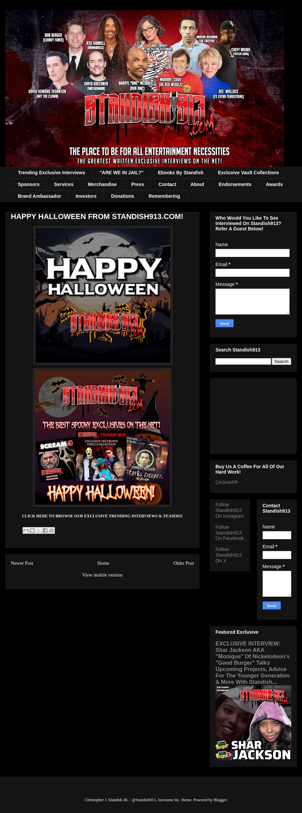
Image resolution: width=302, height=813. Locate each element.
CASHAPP (226, 482)
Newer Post (22, 563)
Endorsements (235, 184)
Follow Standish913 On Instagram (229, 510)
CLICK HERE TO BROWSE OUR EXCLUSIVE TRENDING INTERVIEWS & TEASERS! (102, 516)
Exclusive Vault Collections (248, 172)
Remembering (164, 196)
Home (103, 563)
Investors (86, 196)
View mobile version (102, 575)
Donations (122, 196)
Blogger (219, 800)
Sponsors (29, 184)
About (197, 184)
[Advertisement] (253, 414)
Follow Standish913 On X (228, 555)
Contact (167, 184)
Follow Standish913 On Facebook (229, 532)
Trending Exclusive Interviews (51, 172)
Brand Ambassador (39, 196)
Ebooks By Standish (180, 172)
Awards (274, 184)
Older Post (183, 563)
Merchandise (102, 184)
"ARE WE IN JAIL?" (121, 172)
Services (64, 184)
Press (137, 184)
